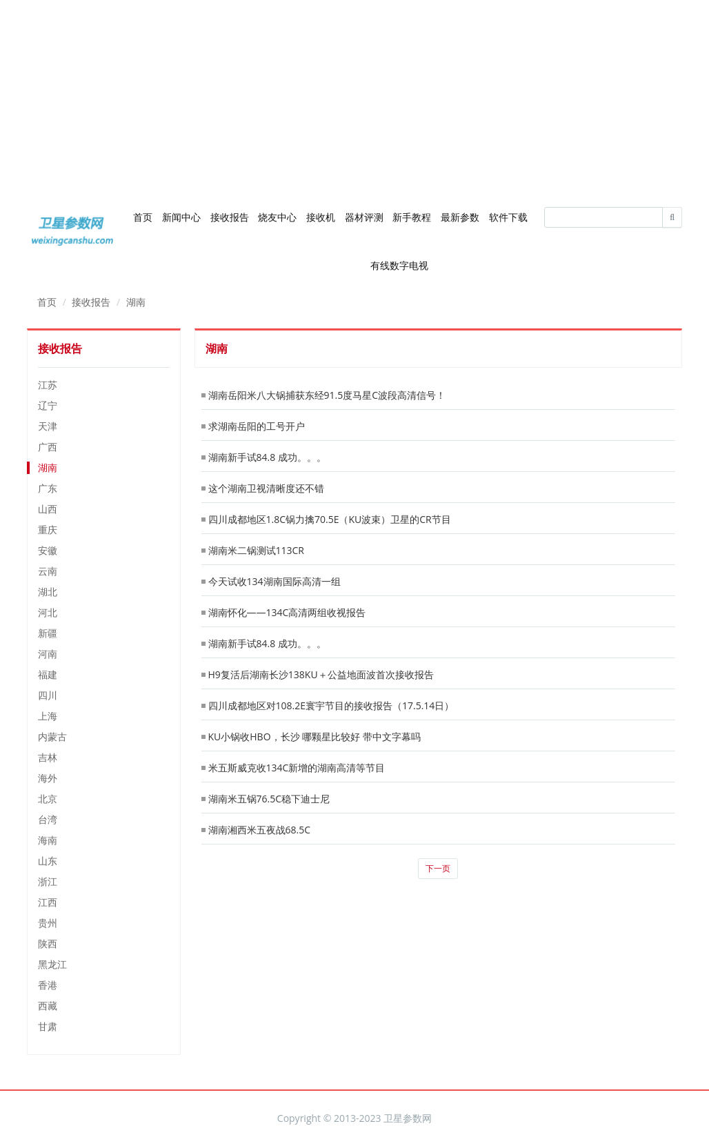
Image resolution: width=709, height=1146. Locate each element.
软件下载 (508, 217)
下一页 (438, 868)
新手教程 (411, 217)
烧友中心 (277, 217)
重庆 (47, 529)
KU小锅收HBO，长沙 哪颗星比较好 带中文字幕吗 (314, 736)
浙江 (47, 881)
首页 (142, 217)
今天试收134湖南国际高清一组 (274, 581)
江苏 (47, 384)
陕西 (47, 943)
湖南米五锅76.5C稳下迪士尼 (269, 798)
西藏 (47, 1005)
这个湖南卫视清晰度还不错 (266, 488)
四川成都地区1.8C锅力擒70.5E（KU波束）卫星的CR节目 (329, 519)
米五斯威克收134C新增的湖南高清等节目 (297, 767)
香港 (47, 984)
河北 (47, 612)
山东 (47, 860)
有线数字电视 (399, 265)
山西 (47, 508)
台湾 (47, 819)
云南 (47, 570)
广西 (47, 446)
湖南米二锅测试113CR (256, 550)
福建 (47, 674)
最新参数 (460, 217)
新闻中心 (181, 217)
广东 (47, 488)
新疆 (47, 633)
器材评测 (364, 217)
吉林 (47, 757)
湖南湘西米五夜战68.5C (259, 829)
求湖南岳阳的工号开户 (256, 426)
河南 (47, 653)
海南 (47, 840)
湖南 (136, 301)
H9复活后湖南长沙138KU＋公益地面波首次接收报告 (321, 674)
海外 (47, 777)
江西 (47, 902)
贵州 (47, 922)
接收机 (320, 217)
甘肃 (47, 1026)
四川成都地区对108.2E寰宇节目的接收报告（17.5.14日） (331, 705)
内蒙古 (52, 736)
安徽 (47, 550)
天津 (47, 426)
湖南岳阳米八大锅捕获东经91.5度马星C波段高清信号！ (327, 395)
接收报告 (229, 217)
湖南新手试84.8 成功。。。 (267, 457)
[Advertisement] (354, 96)
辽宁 (47, 405)
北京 (47, 798)
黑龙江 (52, 964)
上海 (47, 715)
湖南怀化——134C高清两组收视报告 (287, 612)
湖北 (47, 591)
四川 (47, 695)
